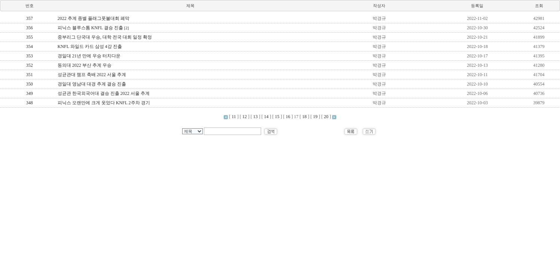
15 (277, 116)
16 (288, 116)
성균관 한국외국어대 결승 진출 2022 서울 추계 (104, 93)
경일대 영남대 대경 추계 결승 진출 (92, 84)
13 (255, 116)
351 (29, 74)
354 (29, 46)
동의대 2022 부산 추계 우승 (84, 65)
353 (29, 55)
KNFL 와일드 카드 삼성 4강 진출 (90, 46)
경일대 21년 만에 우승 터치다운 (89, 55)
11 (234, 116)
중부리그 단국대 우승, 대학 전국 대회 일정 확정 (105, 37)
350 (29, 84)
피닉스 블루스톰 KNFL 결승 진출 (93, 27)
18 (304, 116)
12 (244, 116)
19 (315, 116)
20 (326, 116)
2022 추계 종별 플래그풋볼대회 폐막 (93, 18)
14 (266, 116)
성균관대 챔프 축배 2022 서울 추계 (92, 74)
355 (29, 37)
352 (29, 65)
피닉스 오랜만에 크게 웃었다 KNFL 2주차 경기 (104, 102)
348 (29, 102)
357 (29, 18)
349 (29, 93)
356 (29, 27)
